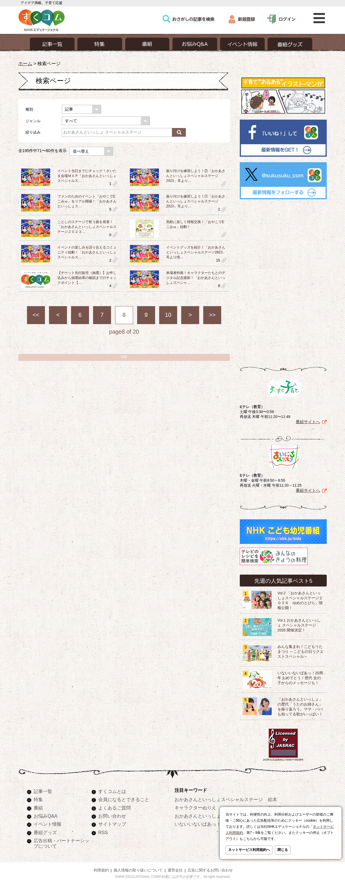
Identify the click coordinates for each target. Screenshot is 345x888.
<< (36, 315)
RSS (103, 832)
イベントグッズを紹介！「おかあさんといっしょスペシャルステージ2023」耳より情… (196, 252)
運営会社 (175, 870)
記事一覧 (43, 791)
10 (168, 315)
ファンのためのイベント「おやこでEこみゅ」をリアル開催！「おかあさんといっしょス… (87, 201)
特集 (38, 799)
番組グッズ (45, 832)
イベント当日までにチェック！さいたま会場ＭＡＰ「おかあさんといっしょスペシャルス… (87, 176)
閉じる (282, 850)
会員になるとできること (123, 799)
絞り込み (33, 132)
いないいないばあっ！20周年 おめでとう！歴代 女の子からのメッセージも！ (300, 678)
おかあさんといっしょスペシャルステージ (219, 799)
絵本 (272, 799)
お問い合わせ (112, 815)
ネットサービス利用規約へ (249, 850)
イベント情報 (47, 824)
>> (212, 315)
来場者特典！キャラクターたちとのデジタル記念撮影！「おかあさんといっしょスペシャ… (195, 278)
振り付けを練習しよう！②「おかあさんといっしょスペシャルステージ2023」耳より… (195, 176)
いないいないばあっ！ (198, 824)
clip (115, 184)
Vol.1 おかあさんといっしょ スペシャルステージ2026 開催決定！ (299, 625)
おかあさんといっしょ (198, 815)
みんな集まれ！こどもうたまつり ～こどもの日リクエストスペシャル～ (300, 652)
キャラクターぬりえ (195, 807)
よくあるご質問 (114, 807)
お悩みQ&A (45, 815)
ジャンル (33, 121)
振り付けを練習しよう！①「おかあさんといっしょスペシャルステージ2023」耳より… (195, 201)
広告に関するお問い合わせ (210, 870)
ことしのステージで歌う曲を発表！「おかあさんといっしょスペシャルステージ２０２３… (87, 227)
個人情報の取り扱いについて (138, 870)
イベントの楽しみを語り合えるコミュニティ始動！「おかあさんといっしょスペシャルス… (87, 252)
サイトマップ (112, 824)
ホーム (25, 63)
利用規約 (101, 870)
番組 (38, 807)
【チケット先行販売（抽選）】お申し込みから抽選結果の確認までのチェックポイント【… (87, 278)
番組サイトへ (308, 421)
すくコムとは (112, 791)
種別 (29, 109)
